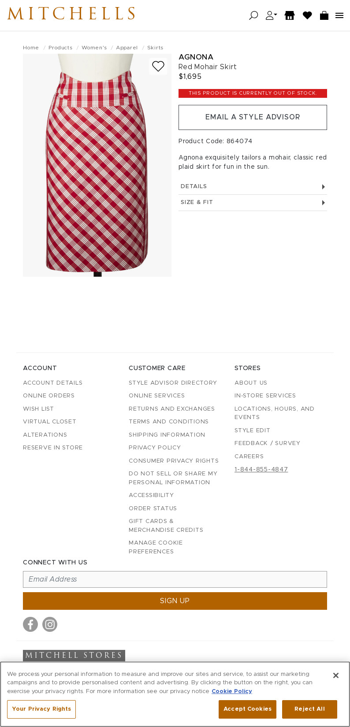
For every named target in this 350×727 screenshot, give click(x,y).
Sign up (175, 601)
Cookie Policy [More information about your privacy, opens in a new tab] (232, 691)
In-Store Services (265, 396)
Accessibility (151, 495)
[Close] (336, 675)
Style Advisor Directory (173, 383)
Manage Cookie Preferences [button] (156, 547)
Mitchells (74, 15)
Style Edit (253, 431)
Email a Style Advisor (253, 117)
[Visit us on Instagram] (49, 624)
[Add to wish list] (158, 66)
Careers (249, 457)
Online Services (157, 396)
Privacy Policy (155, 448)
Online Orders (49, 396)
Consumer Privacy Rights (174, 461)
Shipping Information (167, 435)
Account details (52, 383)
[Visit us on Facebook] (30, 624)
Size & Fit (253, 203)
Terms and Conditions (169, 422)
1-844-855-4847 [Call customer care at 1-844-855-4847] (261, 470)
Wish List (38, 409)
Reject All (309, 709)
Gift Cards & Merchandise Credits (166, 526)
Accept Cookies (247, 709)
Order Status (153, 509)
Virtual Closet (50, 422)
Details (253, 187)
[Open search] (253, 15)
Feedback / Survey (268, 443)
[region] (175, 694)
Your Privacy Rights (41, 709)
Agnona (196, 57)
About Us (251, 383)
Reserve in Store (53, 448)
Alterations (45, 435)
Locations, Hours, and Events (275, 413)
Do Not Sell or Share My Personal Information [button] (173, 478)
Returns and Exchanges (172, 409)
